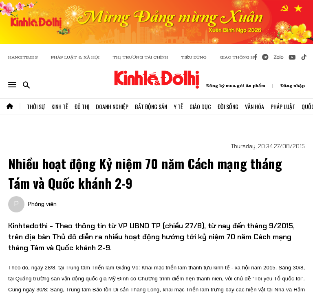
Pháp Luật (283, 106)
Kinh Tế (59, 106)
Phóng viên (42, 204)
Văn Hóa (254, 106)
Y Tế (178, 106)
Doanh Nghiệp (112, 106)
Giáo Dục (200, 106)
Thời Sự (36, 106)
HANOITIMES (23, 57)
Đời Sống (228, 106)
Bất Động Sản (151, 106)
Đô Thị (82, 106)
